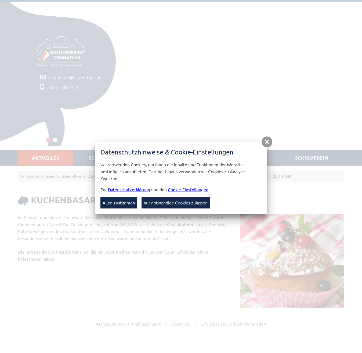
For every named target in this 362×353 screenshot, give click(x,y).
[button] (267, 141)
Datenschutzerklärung (129, 189)
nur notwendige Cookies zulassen (176, 202)
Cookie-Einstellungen (188, 189)
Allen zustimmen (119, 202)
